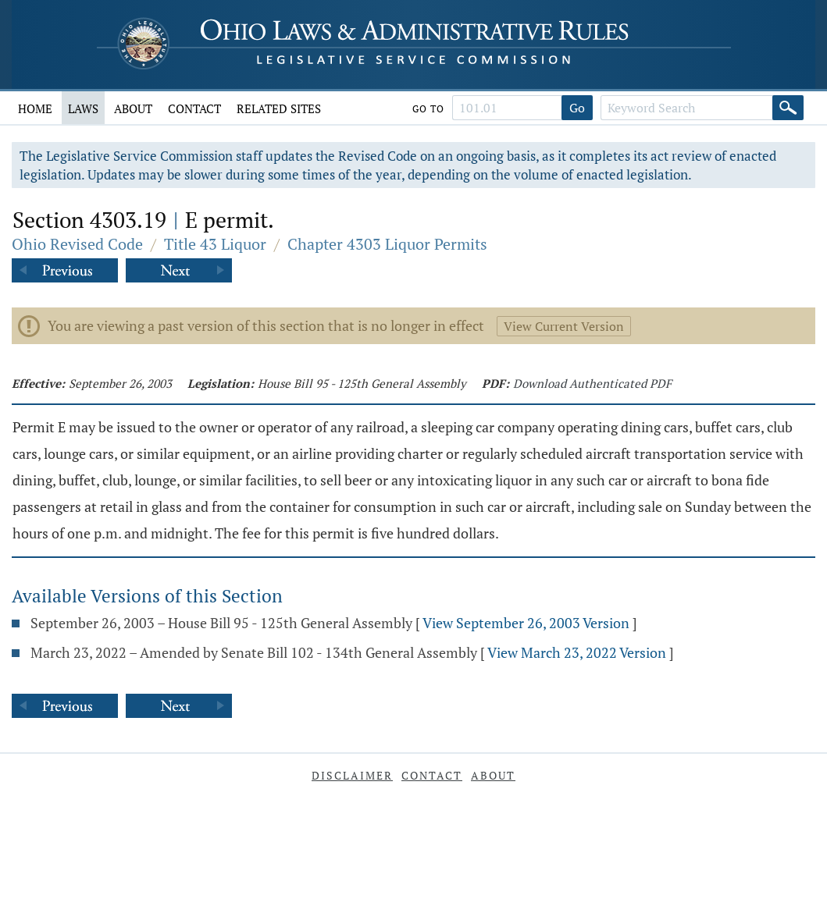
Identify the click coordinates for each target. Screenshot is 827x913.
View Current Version (564, 326)
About (133, 108)
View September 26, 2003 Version (525, 622)
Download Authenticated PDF (592, 383)
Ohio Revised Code (77, 243)
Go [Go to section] (577, 107)
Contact (194, 108)
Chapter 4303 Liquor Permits (387, 243)
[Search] (788, 107)
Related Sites (279, 108)
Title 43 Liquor (215, 243)
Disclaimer (352, 775)
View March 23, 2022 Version (576, 652)
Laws (83, 108)
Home (35, 108)
